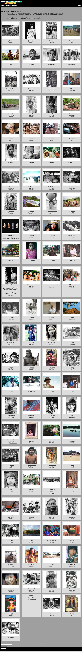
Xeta (12, 540)
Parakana (52, 186)
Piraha (32, 235)
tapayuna (72, 284)
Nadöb (11, 113)
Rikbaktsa (52, 260)
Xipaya (11, 564)
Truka (52, 391)
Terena (72, 342)
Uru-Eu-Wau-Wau (32, 465)
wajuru (32, 489)
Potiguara (72, 235)
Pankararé (72, 162)
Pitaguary (52, 235)
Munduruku (52, 88)
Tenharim (52, 342)
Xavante (52, 515)
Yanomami (11, 588)
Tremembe (32, 391)
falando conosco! (37, 18)
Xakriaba (32, 515)
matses (32, 64)
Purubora (11, 260)
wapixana (52, 489)
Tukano (32, 415)
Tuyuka (52, 439)
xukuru (52, 564)
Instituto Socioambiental (50, 13)
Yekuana (72, 588)
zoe (52, 613)
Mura (72, 88)
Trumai (72, 391)
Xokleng (32, 564)
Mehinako (72, 64)
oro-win (73, 138)
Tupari (72, 415)
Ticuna (11, 367)
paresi (72, 186)
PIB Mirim (11, 235)
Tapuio (52, 317)
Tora (12, 391)
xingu (72, 540)
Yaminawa (72, 564)
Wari (73, 489)
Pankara (52, 162)
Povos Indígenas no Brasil (24, 13)
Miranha (32, 88)
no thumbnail (31, 595)
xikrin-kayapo (52, 540)
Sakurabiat (72, 260)
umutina (12, 465)
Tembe (32, 342)
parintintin (11, 211)
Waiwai (72, 465)
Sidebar (79, 5)
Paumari (73, 211)
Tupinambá (12, 439)
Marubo (52, 40)
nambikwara (52, 113)
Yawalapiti (32, 588)
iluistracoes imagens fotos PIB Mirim (12, 238)
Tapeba (12, 317)
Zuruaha (12, 637)
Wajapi (11, 489)
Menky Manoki (11, 88)
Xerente (73, 515)
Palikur (12, 162)
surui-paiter (52, 284)
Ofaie (52, 138)
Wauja (11, 515)
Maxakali (52, 64)
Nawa (11, 138)
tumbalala (52, 415)
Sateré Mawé (12, 284)
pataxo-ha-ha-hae (52, 211)
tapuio (53, 320)
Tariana (73, 317)
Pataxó (32, 211)
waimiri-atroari (52, 465)
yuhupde (31, 599)
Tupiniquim (32, 439)
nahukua (32, 113)
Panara (32, 162)
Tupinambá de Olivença (13, 443)
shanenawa (32, 284)
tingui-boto (52, 367)
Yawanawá (52, 588)
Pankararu (11, 186)
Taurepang (11, 342)
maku (11, 40)
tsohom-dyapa (11, 415)
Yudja (11, 613)
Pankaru (32, 186)
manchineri (32, 40)
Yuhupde (32, 597)
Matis (11, 64)
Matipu (72, 40)
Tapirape (32, 317)
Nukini (32, 138)
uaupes (73, 439)
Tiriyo (72, 367)
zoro (73, 613)
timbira (32, 367)
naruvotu (72, 113)
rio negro (34, 599)
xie (32, 540)
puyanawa (32, 260)
